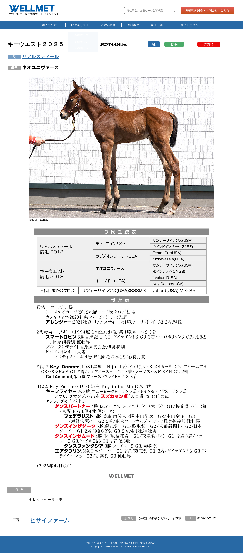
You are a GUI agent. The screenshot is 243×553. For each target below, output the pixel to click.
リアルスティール (40, 56)
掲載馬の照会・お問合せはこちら (207, 10)
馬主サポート (160, 25)
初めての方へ (50, 25)
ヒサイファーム (50, 520)
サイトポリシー (191, 25)
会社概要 (133, 25)
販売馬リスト (80, 25)
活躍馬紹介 (108, 25)
